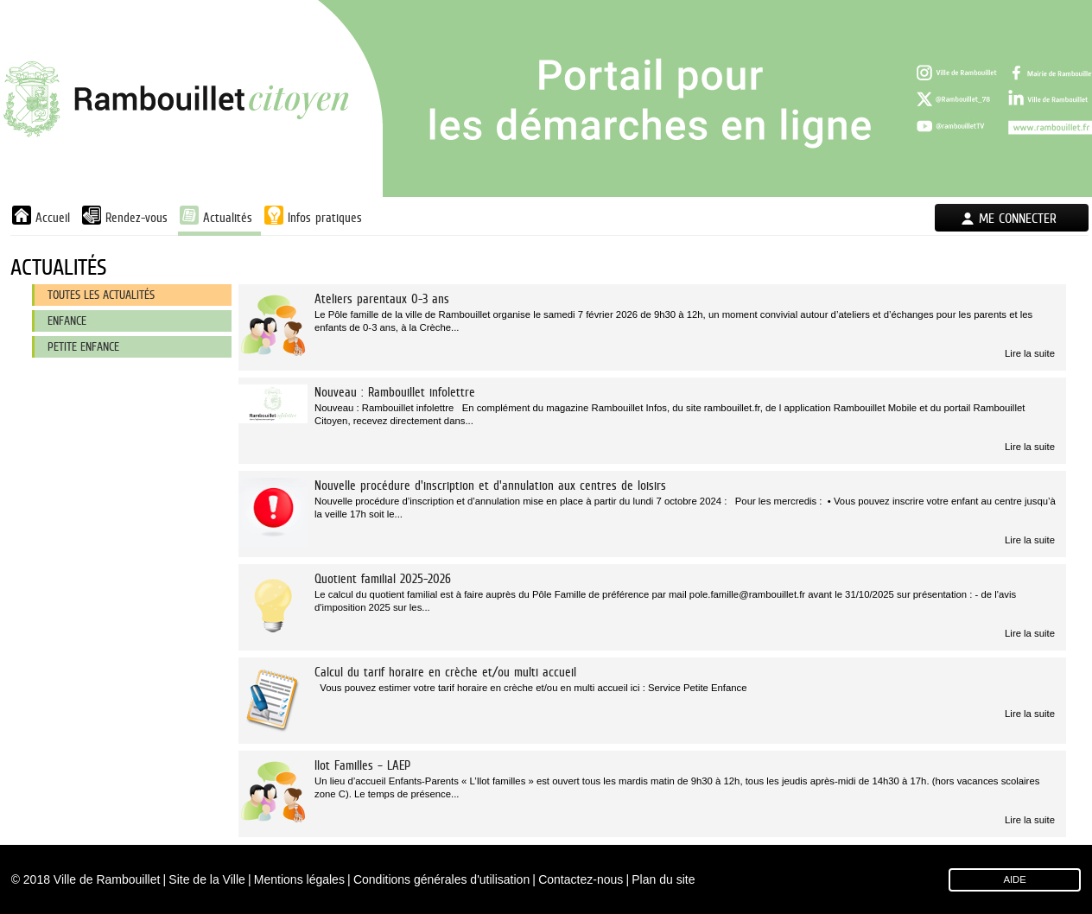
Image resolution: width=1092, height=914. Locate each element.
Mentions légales (299, 879)
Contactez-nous (580, 879)
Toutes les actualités (101, 294)
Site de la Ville (206, 879)
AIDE (1014, 879)
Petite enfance (83, 346)
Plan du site (663, 879)
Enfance (67, 320)
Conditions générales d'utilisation (441, 879)
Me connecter (1018, 218)
